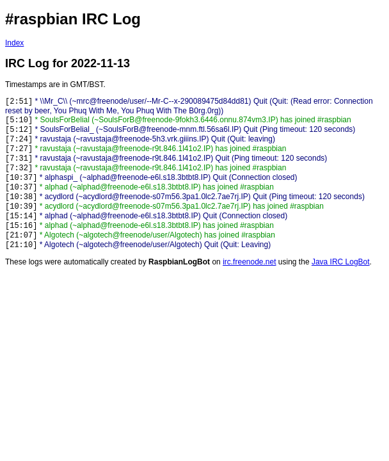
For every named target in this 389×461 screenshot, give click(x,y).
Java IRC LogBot (341, 261)
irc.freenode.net (249, 261)
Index (14, 42)
